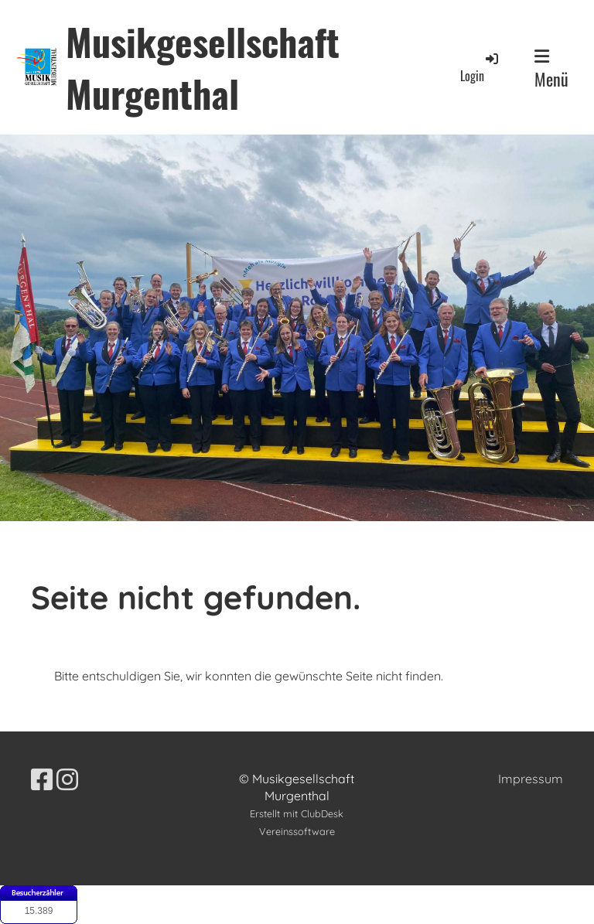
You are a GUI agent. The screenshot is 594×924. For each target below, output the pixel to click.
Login (480, 67)
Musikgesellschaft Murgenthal (203, 67)
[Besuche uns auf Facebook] (42, 779)
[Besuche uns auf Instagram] (67, 779)
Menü (551, 69)
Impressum (530, 778)
